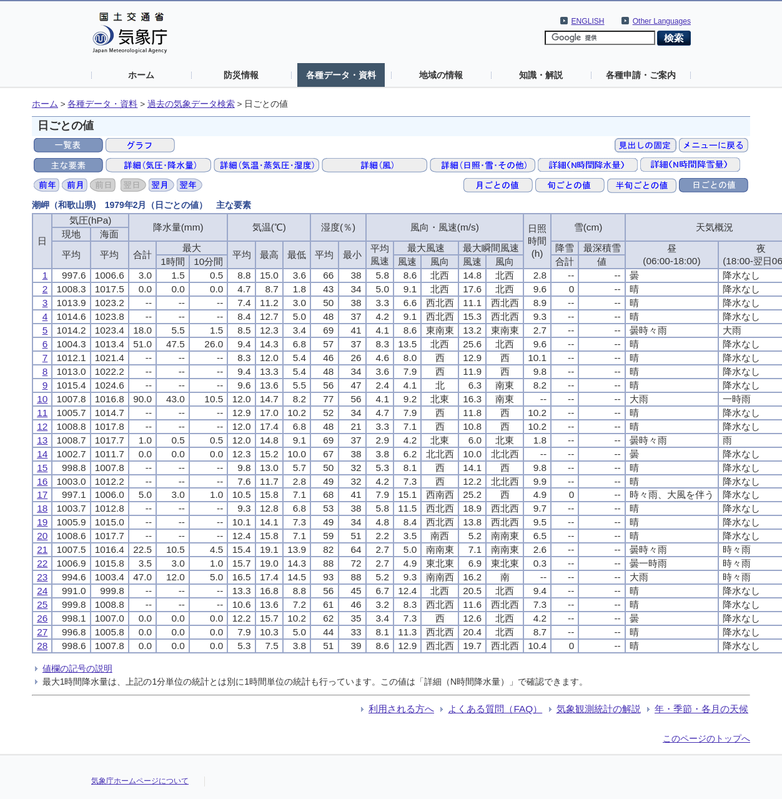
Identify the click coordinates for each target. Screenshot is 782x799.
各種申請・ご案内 (641, 75)
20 (42, 535)
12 (42, 426)
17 (42, 494)
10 (42, 399)
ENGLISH (588, 21)
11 (42, 412)
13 (42, 440)
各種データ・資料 (341, 75)
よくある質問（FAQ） (495, 708)
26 (42, 618)
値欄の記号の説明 (77, 668)
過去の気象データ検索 (191, 104)
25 (42, 604)
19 (42, 522)
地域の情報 (441, 75)
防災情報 (241, 75)
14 (42, 454)
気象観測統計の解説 (599, 708)
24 (42, 590)
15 (42, 467)
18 (42, 508)
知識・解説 (541, 75)
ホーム (141, 75)
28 (42, 645)
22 (42, 563)
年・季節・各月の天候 (701, 708)
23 (42, 577)
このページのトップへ (706, 738)
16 (42, 481)
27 (42, 632)
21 (42, 549)
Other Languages (662, 21)
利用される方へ (401, 708)
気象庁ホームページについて (140, 781)
